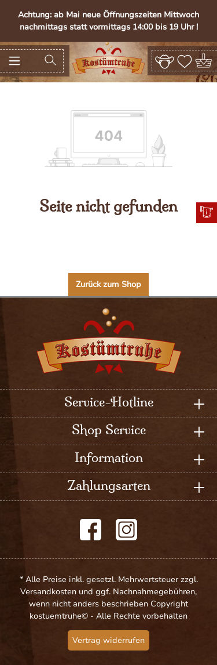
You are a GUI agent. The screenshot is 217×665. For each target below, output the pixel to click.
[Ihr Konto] (164, 60)
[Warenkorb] (204, 60)
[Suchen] (50, 61)
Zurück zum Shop (108, 284)
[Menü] (14, 61)
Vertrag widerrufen (108, 640)
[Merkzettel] (184, 60)
